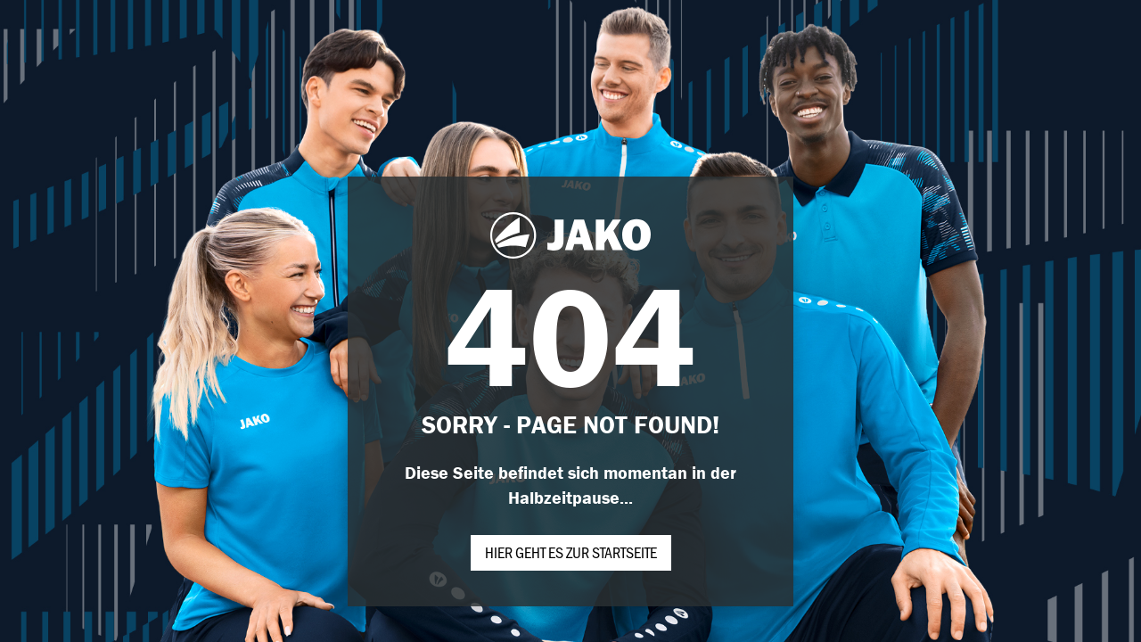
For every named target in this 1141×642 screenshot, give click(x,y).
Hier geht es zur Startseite (571, 552)
